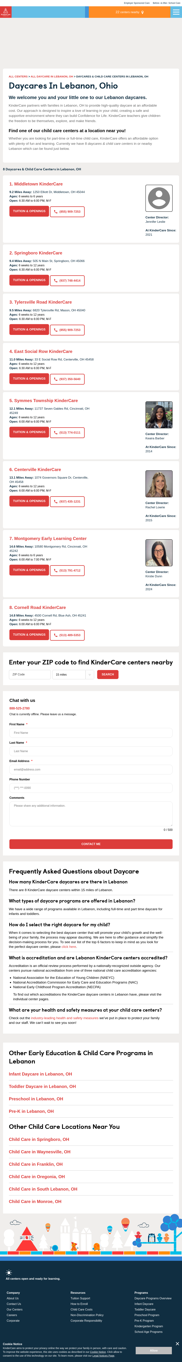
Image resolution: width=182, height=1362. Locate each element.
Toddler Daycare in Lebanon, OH (42, 1084)
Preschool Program (147, 1312)
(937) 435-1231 (68, 499)
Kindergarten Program (149, 1324)
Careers (12, 1312)
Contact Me (90, 842)
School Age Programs (149, 1329)
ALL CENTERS (18, 76)
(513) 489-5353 (68, 633)
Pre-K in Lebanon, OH (31, 1109)
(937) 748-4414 (68, 280)
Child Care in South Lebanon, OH (43, 1186)
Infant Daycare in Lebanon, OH (40, 1071)
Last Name (91, 746)
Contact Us (14, 1301)
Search (108, 672)
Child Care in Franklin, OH (36, 1162)
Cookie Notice (98, 1351)
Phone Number (91, 783)
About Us (13, 1296)
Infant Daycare (144, 1301)
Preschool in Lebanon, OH (36, 1096)
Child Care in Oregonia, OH (37, 1174)
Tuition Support (80, 1296)
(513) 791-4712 (68, 568)
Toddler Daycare (145, 1307)
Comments (16, 795)
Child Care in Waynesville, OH (40, 1149)
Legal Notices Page (103, 1355)
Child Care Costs (81, 1307)
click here (69, 945)
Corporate (13, 1318)
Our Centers (14, 1307)
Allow (154, 1350)
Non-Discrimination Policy (87, 1312)
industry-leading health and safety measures (65, 1016)
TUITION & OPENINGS (29, 211)
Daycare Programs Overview (153, 1296)
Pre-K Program (144, 1318)
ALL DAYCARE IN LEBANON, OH (52, 76)
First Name (91, 728)
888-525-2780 (19, 706)
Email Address (91, 765)
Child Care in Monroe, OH (35, 1199)
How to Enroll (79, 1301)
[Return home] (6, 12)
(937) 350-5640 (68, 377)
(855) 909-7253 (68, 211)
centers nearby (145, 12)
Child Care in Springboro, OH (39, 1137)
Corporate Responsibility (86, 1318)
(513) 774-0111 (68, 430)
